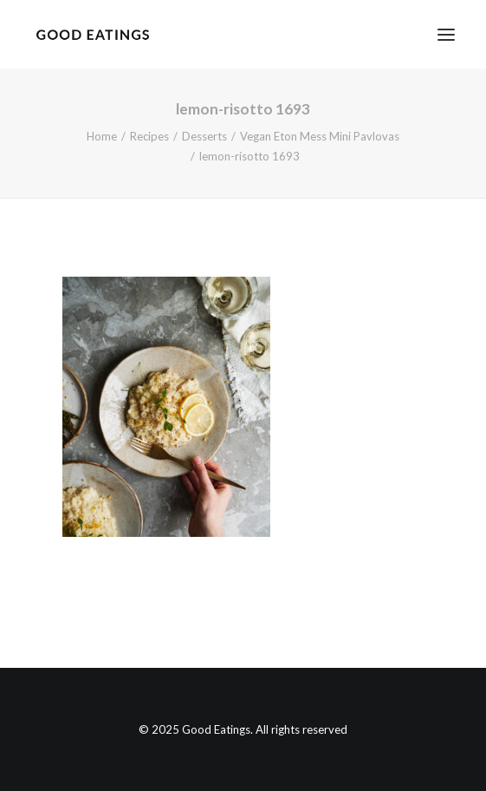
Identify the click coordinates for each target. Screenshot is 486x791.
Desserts (204, 136)
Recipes (149, 136)
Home (102, 136)
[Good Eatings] (92, 34)
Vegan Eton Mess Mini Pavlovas (319, 136)
